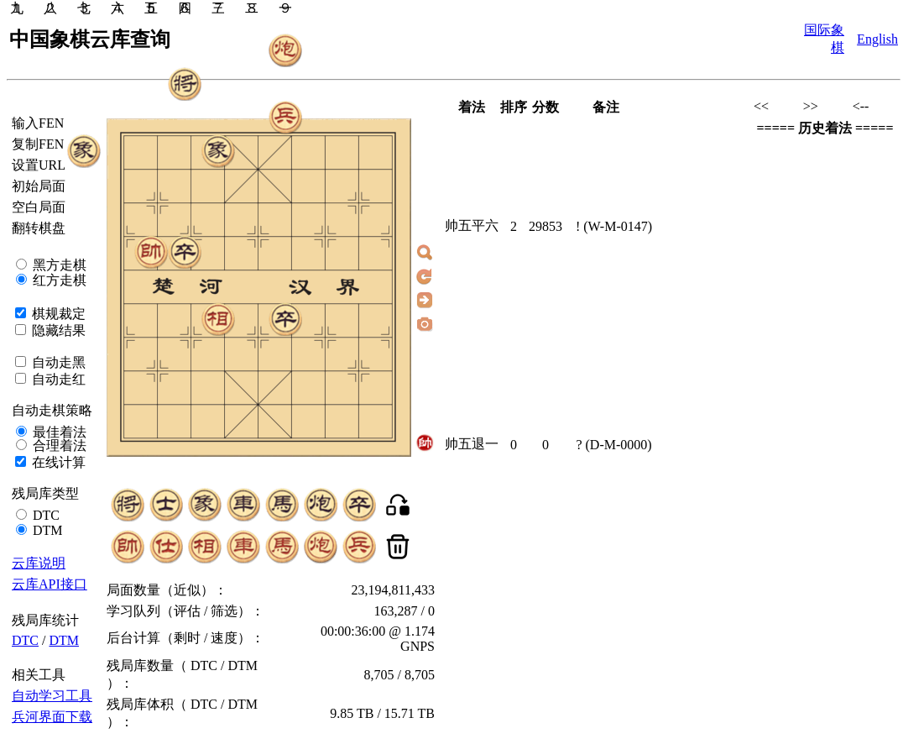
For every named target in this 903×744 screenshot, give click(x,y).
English (877, 39)
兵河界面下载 (52, 717)
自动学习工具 (52, 696)
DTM (46, 530)
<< (761, 106)
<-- (861, 106)
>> (811, 106)
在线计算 (57, 462)
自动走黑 (57, 362)
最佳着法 (57, 432)
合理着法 (57, 445)
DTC (44, 515)
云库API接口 (49, 584)
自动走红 (57, 379)
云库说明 (38, 563)
